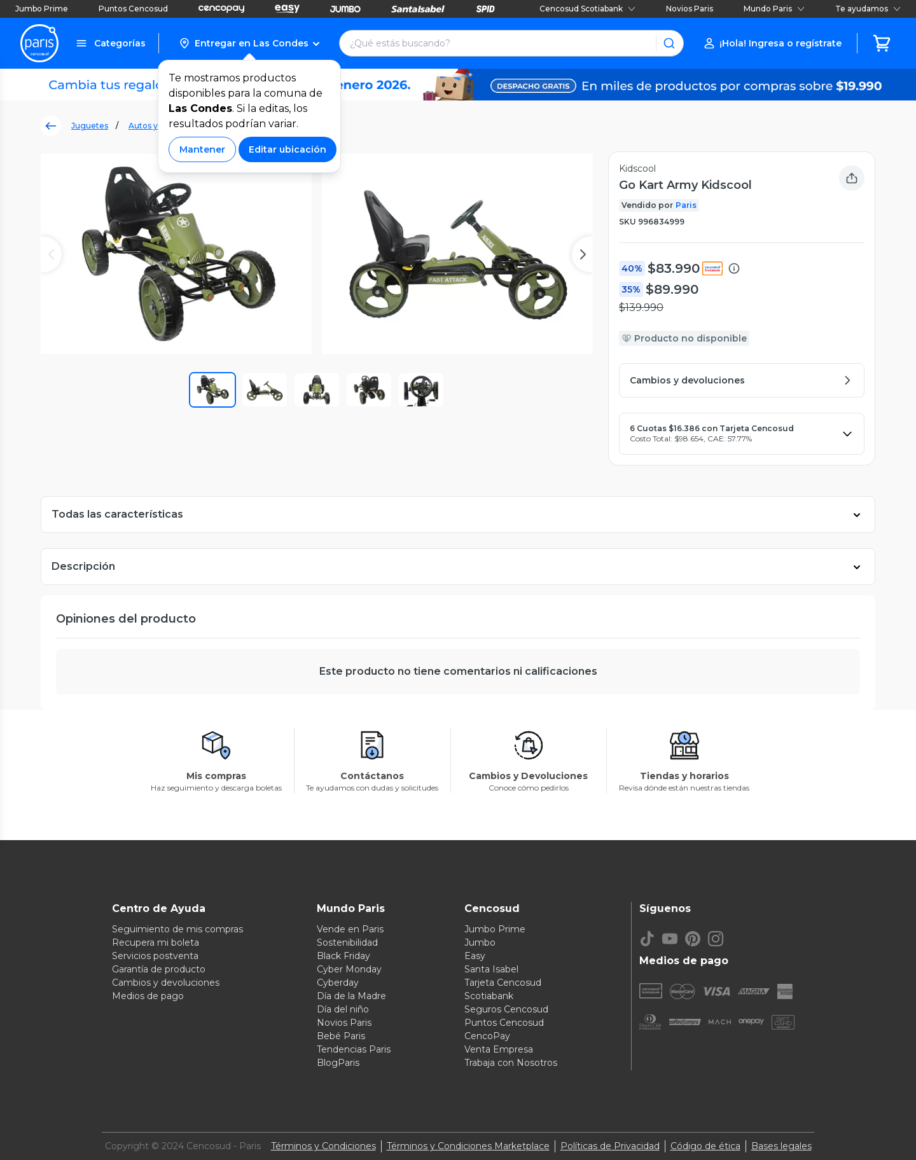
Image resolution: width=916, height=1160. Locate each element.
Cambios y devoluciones (165, 982)
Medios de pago (148, 996)
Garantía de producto (158, 969)
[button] (249, 43)
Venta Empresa (498, 1049)
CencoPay (487, 1036)
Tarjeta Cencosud (502, 982)
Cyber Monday (349, 969)
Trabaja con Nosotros (510, 1062)
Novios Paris (689, 8)
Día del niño (343, 1009)
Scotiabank (488, 996)
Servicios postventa (155, 956)
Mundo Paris (774, 8)
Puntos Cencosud (133, 8)
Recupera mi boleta (155, 942)
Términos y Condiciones (323, 1146)
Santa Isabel (491, 969)
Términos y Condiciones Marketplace (468, 1146)
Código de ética (705, 1146)
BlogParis (338, 1062)
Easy (474, 956)
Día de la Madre (351, 996)
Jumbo (480, 942)
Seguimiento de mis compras (177, 929)
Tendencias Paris (354, 1049)
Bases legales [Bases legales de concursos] (781, 1146)
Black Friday (343, 956)
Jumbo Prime (41, 8)
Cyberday (338, 982)
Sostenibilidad (347, 942)
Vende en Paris (350, 929)
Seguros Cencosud (506, 1009)
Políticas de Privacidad (610, 1146)
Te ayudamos (868, 8)
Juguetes (89, 125)
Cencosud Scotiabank (587, 8)
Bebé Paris (341, 1036)
